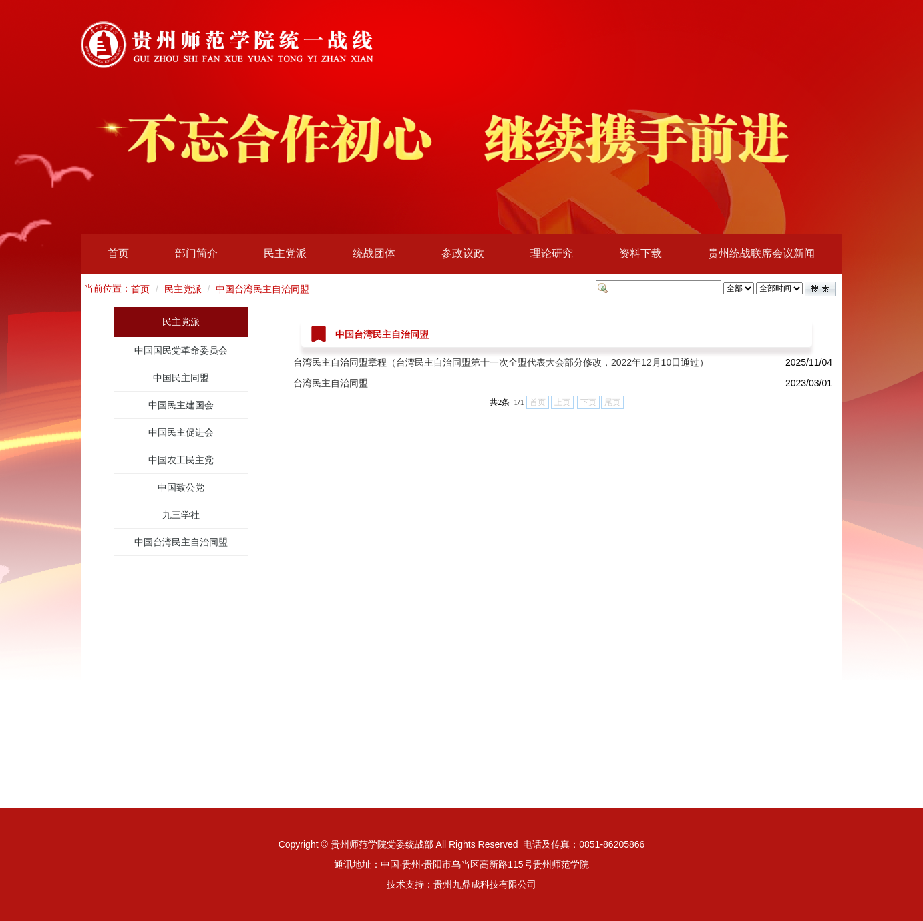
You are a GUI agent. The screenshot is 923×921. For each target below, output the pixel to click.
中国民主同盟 (181, 377)
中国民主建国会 (181, 405)
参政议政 (462, 253)
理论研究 (551, 253)
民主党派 (285, 253)
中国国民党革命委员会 (181, 350)
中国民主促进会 (181, 432)
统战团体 (374, 253)
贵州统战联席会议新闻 (761, 253)
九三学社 (181, 514)
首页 (118, 253)
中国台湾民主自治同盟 (262, 289)
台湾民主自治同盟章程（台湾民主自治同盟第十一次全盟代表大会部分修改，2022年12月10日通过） (501, 362)
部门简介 (196, 253)
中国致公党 (181, 487)
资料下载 (640, 253)
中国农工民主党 (181, 459)
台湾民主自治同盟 (330, 383)
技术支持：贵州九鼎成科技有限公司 (461, 884)
